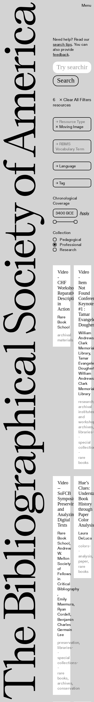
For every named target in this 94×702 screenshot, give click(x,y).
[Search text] (72, 67)
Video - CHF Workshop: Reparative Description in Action (67, 290)
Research (64, 249)
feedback (61, 54)
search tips (62, 44)
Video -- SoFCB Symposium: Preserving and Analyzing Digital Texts (68, 504)
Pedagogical (67, 239)
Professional (67, 244)
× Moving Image (69, 126)
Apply (84, 213)
